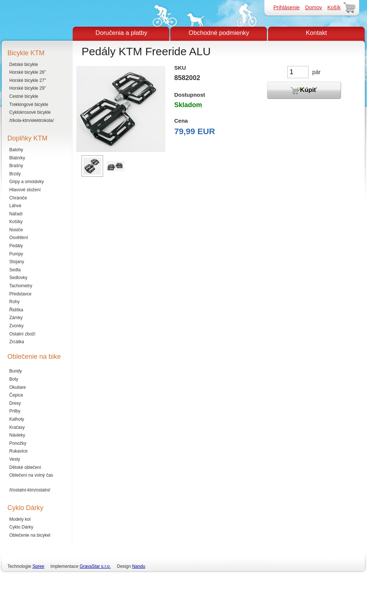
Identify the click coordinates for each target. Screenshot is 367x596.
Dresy (15, 403)
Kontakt (316, 32)
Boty (13, 379)
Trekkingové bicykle (28, 104)
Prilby (14, 411)
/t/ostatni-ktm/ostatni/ (29, 490)
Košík (334, 7)
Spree (38, 566)
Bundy (15, 371)
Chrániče (18, 198)
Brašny (16, 165)
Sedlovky (18, 277)
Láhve (15, 205)
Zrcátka (16, 341)
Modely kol (19, 519)
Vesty (14, 459)
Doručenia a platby (122, 32)
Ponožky (17, 443)
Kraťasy (17, 427)
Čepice (16, 395)
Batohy (16, 149)
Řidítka (16, 309)
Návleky (17, 435)
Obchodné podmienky (219, 32)
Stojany (16, 261)
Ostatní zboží (22, 334)
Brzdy (15, 173)
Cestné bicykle (23, 96)
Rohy (14, 301)
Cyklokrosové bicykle (30, 112)
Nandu (138, 566)
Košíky (16, 221)
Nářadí (16, 213)
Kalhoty (16, 419)
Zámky (16, 317)
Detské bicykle (23, 64)
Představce (20, 294)
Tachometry (20, 285)
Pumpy (16, 253)
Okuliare (17, 387)
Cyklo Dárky (21, 527)
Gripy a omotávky (26, 181)
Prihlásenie (286, 7)
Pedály (16, 245)
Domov (313, 7)
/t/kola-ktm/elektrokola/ (31, 120)
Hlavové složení (25, 189)
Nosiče (16, 229)
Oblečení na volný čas (31, 475)
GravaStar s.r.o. (95, 566)
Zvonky (16, 325)
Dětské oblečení (25, 467)
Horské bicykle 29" (27, 88)
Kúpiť (304, 90)
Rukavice (18, 451)
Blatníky (17, 157)
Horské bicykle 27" (27, 80)
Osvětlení (18, 237)
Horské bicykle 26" (27, 72)
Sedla (15, 269)
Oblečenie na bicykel (29, 535)
